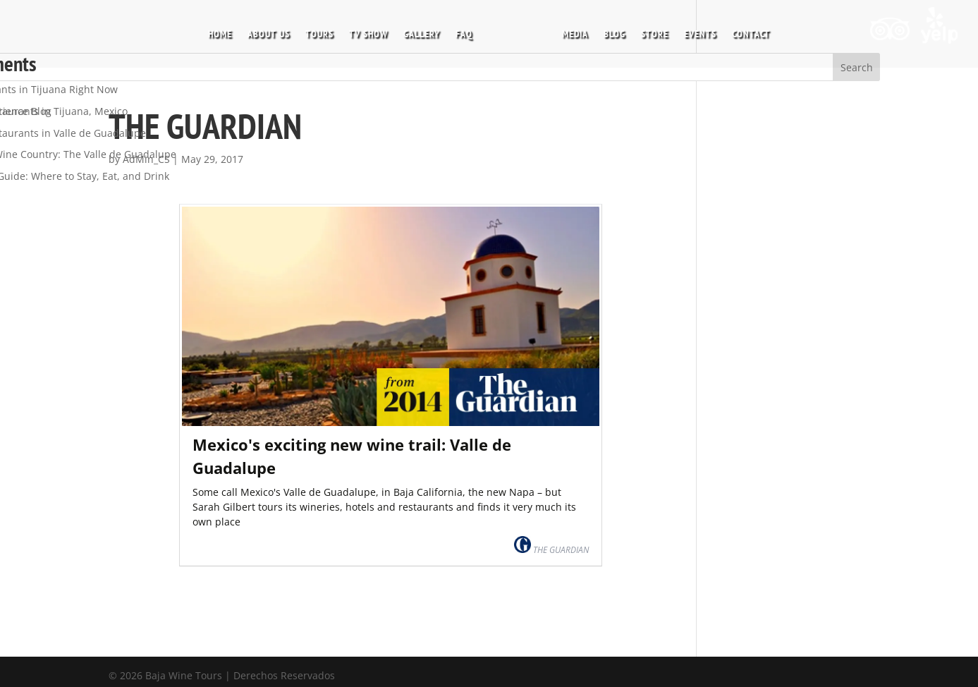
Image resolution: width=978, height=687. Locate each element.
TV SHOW (368, 34)
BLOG (614, 34)
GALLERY (421, 34)
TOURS (319, 34)
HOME (220, 34)
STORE (654, 34)
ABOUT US (268, 34)
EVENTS (700, 34)
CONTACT (751, 34)
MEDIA (575, 34)
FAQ (464, 34)
